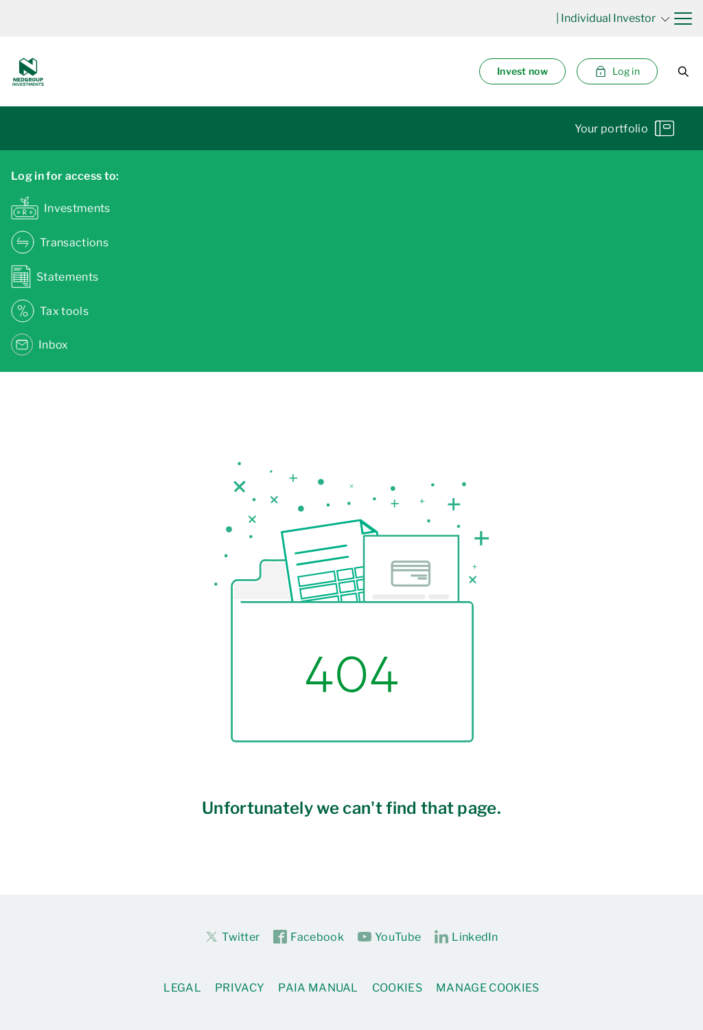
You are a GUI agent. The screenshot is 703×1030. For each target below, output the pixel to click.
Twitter (232, 936)
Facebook (308, 937)
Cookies (397, 987)
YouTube (389, 937)
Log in (617, 71)
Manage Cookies (487, 987)
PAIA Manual (318, 987)
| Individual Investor (613, 18)
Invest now (522, 71)
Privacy (239, 987)
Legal (182, 987)
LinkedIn (466, 937)
